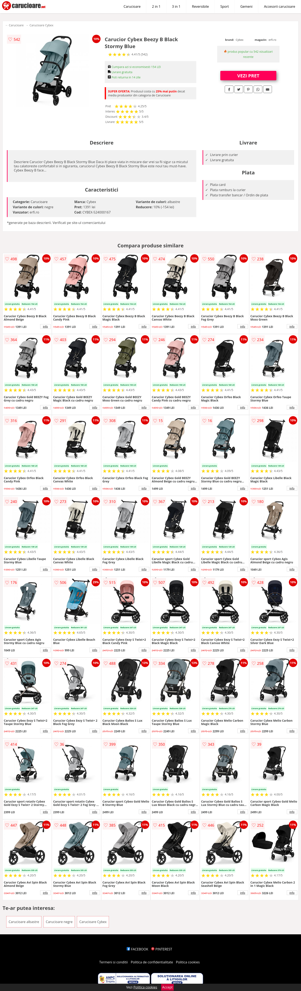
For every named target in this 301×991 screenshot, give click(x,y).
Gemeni (246, 6)
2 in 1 (156, 6)
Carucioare (132, 6)
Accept (167, 987)
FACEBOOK (137, 949)
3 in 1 (176, 6)
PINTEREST (161, 949)
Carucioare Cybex (41, 25)
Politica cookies (188, 962)
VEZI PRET (248, 75)
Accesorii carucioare (279, 6)
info (45, 326)
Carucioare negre (59, 921)
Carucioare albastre (24, 921)
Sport (224, 6)
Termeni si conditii (113, 962)
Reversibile (200, 6)
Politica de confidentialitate (152, 962)
